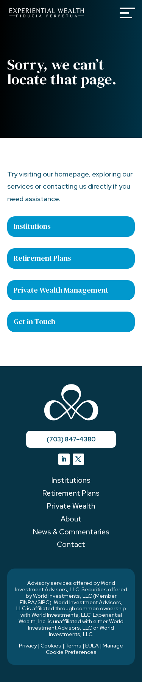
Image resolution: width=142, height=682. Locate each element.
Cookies (51, 645)
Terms (73, 645)
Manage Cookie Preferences (84, 648)
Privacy (28, 645)
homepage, (73, 174)
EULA (92, 645)
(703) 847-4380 (71, 439)
